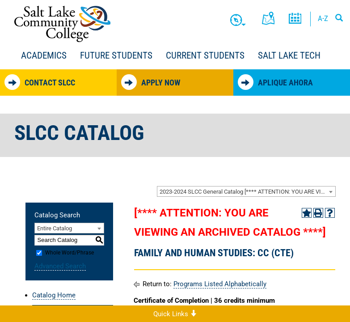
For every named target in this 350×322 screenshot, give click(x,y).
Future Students (116, 55)
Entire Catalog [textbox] (54, 228)
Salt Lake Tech (289, 55)
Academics (44, 55)
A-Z (323, 18)
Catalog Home (54, 295)
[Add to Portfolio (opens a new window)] (307, 213)
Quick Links (175, 314)
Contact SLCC (39, 82)
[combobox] (246, 191)
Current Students (205, 55)
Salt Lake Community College (62, 24)
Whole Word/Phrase (69, 253)
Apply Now (150, 82)
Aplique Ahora (275, 82)
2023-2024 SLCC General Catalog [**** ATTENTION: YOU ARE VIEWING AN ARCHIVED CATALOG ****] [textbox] (247, 191)
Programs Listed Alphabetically (219, 284)
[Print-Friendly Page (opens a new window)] (318, 213)
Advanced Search (60, 266)
